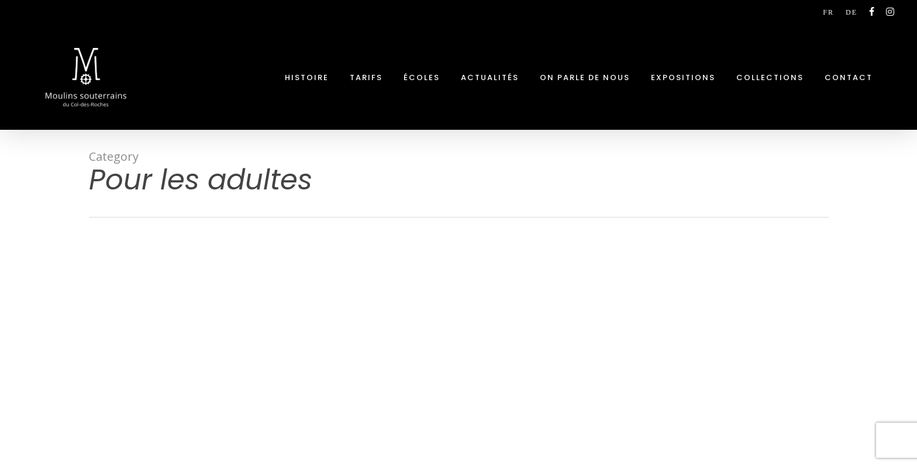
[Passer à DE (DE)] (851, 12)
